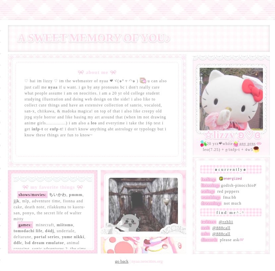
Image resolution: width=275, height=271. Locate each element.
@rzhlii (226, 222)
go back (122, 261)
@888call (221, 228)
